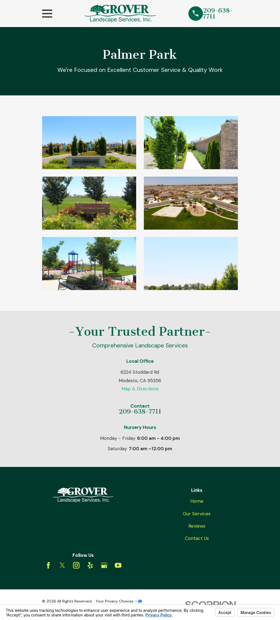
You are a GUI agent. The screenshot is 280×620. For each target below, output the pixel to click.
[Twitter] (62, 565)
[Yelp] (90, 565)
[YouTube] (118, 565)
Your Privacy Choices (119, 601)
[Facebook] (48, 565)
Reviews (196, 526)
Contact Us (197, 538)
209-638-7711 (218, 13)
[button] (89, 142)
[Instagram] (76, 565)
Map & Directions (140, 389)
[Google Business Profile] (104, 565)
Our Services (197, 514)
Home (196, 501)
